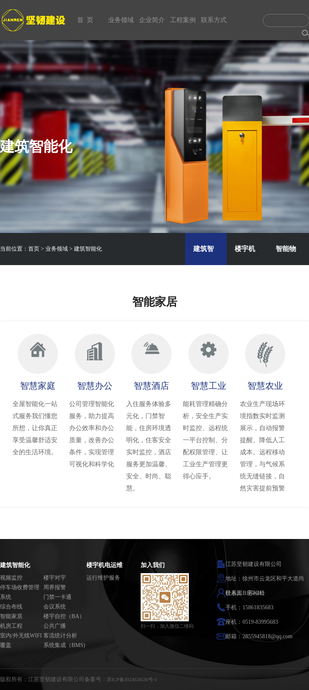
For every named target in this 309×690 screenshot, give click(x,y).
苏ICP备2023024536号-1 (132, 679)
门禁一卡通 (57, 597)
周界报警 (54, 587)
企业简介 (152, 19)
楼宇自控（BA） (64, 616)
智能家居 (11, 616)
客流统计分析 (60, 636)
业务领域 (121, 19)
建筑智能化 (88, 249)
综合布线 (11, 607)
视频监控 (11, 578)
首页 (33, 249)
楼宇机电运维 (104, 565)
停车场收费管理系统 (19, 592)
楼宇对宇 (54, 578)
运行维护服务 (103, 578)
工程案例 (183, 19)
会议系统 (54, 607)
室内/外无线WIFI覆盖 (21, 640)
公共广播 (54, 626)
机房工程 (11, 626)
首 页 (85, 19)
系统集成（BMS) (64, 645)
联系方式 (214, 19)
